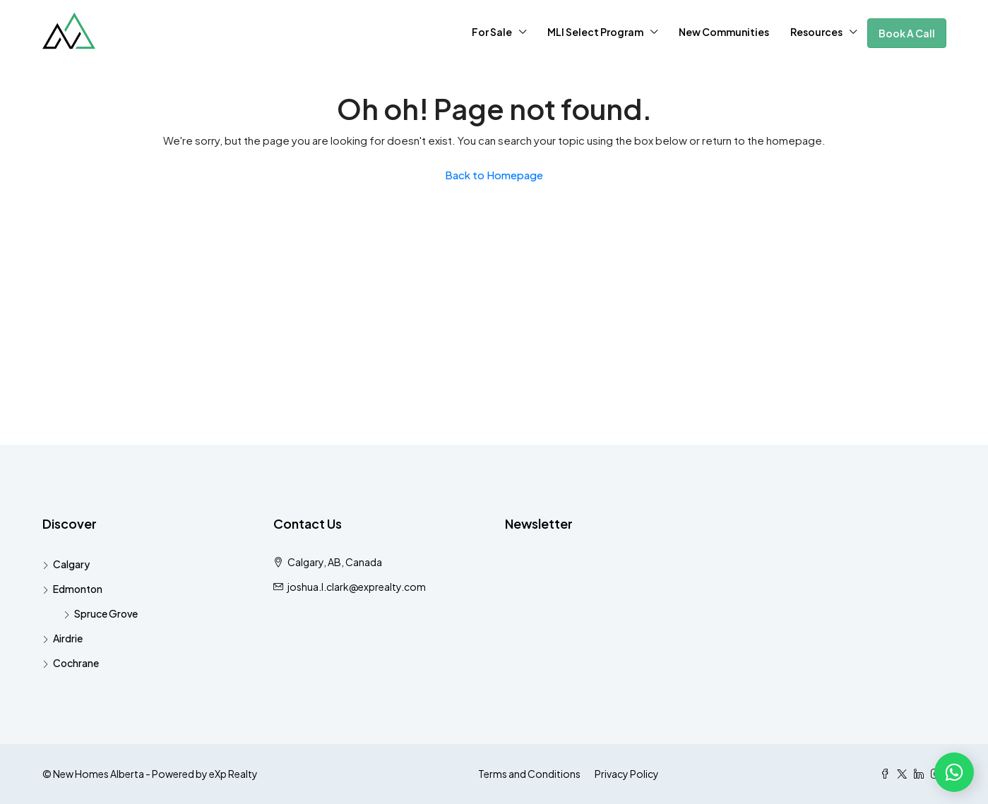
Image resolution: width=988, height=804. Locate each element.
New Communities (724, 31)
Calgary (71, 564)
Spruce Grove (106, 613)
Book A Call (907, 33)
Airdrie (68, 638)
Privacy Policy (627, 773)
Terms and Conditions (529, 773)
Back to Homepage (494, 174)
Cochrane (76, 662)
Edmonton (77, 588)
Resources (816, 31)
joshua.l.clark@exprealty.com (356, 586)
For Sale (492, 31)
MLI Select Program (595, 31)
